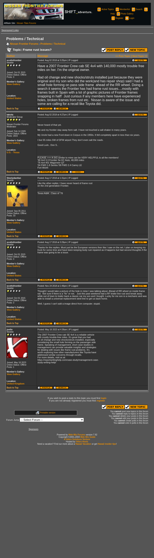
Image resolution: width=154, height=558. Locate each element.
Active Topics (105, 9)
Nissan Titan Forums (26, 23)
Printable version (47, 413)
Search (136, 9)
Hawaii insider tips (107, 444)
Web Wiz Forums (77, 435)
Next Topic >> (139, 56)
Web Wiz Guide (87, 437)
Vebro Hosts (82, 441)
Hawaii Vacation (83, 444)
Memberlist (122, 9)
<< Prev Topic (122, 56)
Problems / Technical (52, 43)
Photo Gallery (124, 14)
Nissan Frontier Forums (24, 43)
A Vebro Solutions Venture (77, 439)
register (101, 400)
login (103, 398)
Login (129, 18)
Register (117, 18)
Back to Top (12, 108)
